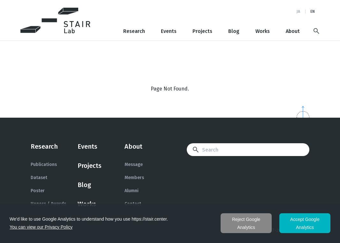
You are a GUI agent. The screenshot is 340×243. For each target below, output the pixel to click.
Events (169, 31)
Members (134, 177)
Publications (44, 164)
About (293, 31)
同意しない (246, 223)
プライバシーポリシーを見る (41, 227)
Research (134, 31)
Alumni (132, 190)
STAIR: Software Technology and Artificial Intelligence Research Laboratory (55, 20)
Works (262, 31)
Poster (38, 190)
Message (134, 164)
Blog (233, 31)
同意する (304, 223)
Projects (202, 31)
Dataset (39, 177)
